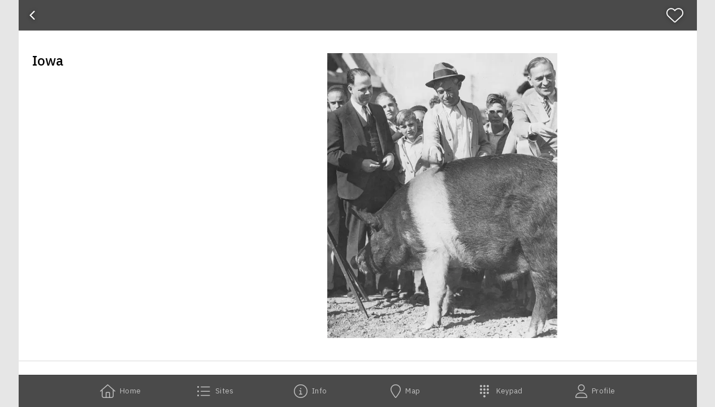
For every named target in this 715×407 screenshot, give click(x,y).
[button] (442, 195)
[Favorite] (679, 15)
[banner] (358, 15)
